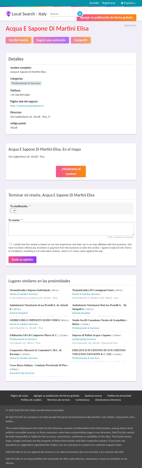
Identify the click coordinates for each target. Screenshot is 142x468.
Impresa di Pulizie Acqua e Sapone (91, 335)
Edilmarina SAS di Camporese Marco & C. (34, 335)
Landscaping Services (84, 339)
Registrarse (108, 3)
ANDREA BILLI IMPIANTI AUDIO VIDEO (35, 320)
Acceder (94, 3)
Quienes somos (93, 395)
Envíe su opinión (22, 260)
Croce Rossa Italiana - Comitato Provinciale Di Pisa (38, 365)
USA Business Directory (108, 399)
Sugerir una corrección (51, 40)
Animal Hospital (18, 313)
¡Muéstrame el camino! (71, 171)
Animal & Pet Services (22, 373)
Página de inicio (19, 395)
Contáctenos (82, 399)
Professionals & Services (26, 83)
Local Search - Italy (29, 14)
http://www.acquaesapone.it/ (27, 105)
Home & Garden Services (24, 294)
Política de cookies (31, 399)
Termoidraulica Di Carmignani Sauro (93, 290)
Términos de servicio (58, 399)
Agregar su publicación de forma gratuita (106, 17)
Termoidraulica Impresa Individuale (30, 290)
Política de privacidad (119, 395)
